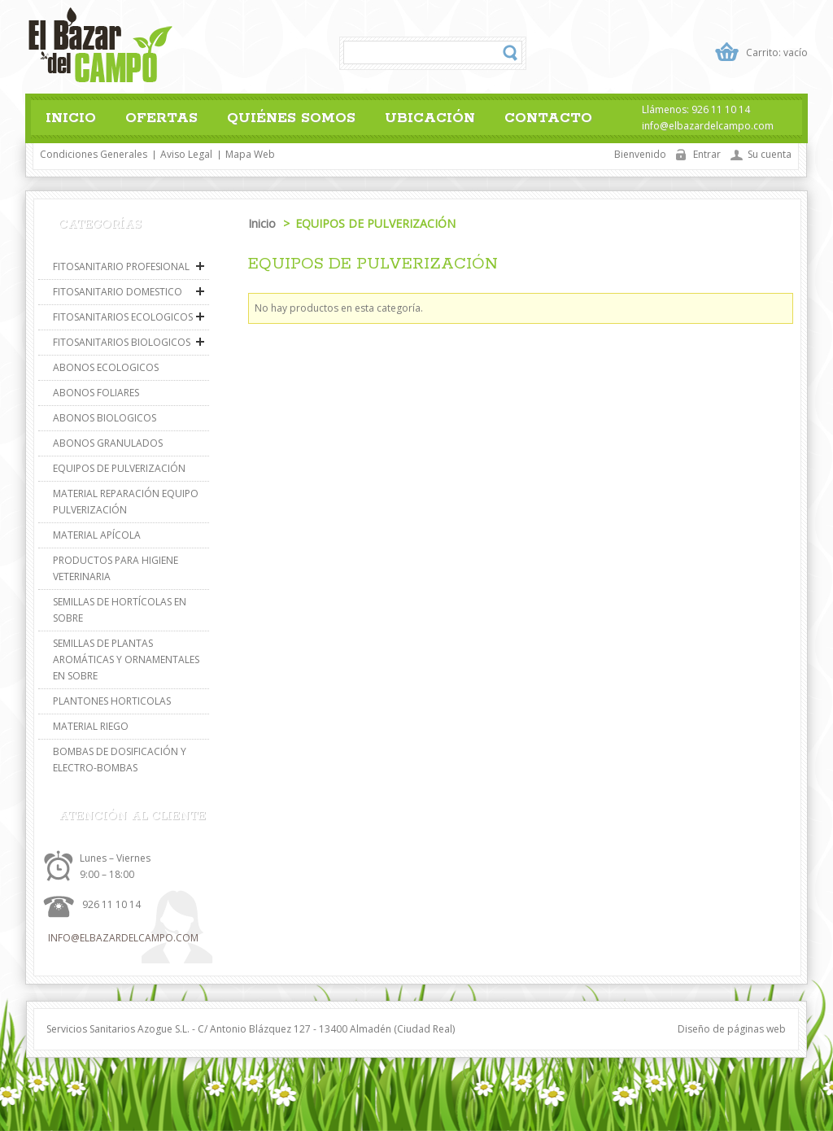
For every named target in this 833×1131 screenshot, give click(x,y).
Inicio (71, 118)
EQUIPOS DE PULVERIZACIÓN (119, 468)
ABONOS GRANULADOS (108, 443)
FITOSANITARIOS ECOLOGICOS (123, 317)
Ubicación (430, 118)
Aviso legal (186, 154)
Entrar (707, 154)
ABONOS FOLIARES (96, 393)
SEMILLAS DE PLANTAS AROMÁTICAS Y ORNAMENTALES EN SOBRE (126, 659)
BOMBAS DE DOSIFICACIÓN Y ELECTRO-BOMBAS (119, 760)
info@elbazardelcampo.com (123, 938)
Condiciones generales (93, 154)
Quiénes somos (291, 118)
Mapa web (250, 154)
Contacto (548, 118)
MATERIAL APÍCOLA (97, 535)
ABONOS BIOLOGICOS (104, 418)
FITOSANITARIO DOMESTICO (117, 292)
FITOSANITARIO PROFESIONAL (121, 266)
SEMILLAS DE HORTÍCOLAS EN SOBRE (119, 610)
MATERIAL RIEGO (91, 726)
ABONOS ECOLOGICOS (106, 367)
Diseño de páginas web (732, 1029)
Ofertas (161, 118)
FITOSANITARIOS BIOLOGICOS (121, 342)
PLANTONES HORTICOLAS (112, 701)
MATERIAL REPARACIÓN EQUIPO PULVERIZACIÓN (125, 502)
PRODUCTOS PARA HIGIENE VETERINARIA (115, 568)
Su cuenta (770, 154)
